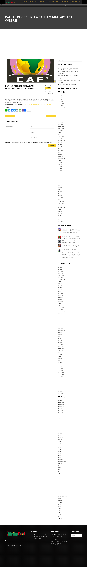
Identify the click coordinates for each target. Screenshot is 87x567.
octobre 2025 (60, 105)
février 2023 (60, 150)
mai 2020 (60, 215)
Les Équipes (33, 2)
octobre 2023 (60, 138)
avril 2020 (60, 217)
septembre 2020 (61, 207)
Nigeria (59, 490)
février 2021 (60, 197)
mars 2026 (60, 97)
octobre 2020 (60, 205)
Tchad (59, 510)
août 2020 (60, 209)
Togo (59, 512)
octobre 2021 (60, 181)
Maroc (59, 479)
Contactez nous (76, 2)
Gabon (59, 451)
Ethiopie (59, 449)
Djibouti (59, 441)
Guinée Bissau (61, 459)
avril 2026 (60, 95)
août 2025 (60, 109)
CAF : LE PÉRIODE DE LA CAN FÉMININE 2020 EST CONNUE (19, 87)
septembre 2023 (61, 140)
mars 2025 (60, 120)
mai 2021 (60, 191)
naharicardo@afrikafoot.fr (40, 534)
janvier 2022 (60, 175)
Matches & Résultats (54, 2)
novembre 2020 (61, 203)
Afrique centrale (61, 404)
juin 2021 (60, 189)
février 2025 (60, 122)
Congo (59, 435)
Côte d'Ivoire (60, 439)
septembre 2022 (61, 158)
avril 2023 (60, 146)
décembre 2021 (61, 177)
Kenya (59, 465)
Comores (60, 433)
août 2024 (60, 132)
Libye (59, 471)
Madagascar (60, 473)
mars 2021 (60, 195)
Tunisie (59, 514)
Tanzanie (60, 508)
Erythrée (59, 445)
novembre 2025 (61, 103)
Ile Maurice (60, 463)
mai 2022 (60, 166)
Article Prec (10, 116)
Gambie (59, 453)
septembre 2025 (61, 107)
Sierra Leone (60, 502)
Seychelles (60, 500)
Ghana (59, 455)
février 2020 (60, 221)
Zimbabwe (60, 518)
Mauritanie (60, 481)
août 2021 (60, 185)
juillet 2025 (60, 112)
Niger (59, 488)
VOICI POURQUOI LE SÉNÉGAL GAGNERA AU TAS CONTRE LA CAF (68, 72)
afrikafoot (49, 89)
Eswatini (59, 447)
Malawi (59, 475)
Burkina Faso (60, 423)
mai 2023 (60, 144)
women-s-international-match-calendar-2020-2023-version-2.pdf (37, 104)
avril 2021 (60, 193)
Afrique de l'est (61, 406)
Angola (59, 416)
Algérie (59, 414)
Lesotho (59, 467)
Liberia (59, 469)
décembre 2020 (61, 201)
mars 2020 (60, 219)
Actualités (42, 2)
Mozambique (60, 483)
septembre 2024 (61, 130)
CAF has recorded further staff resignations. (67, 84)
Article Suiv (51, 116)
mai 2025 (60, 116)
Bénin (59, 418)
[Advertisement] (43, 43)
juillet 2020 (60, 211)
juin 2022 (60, 164)
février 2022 (60, 172)
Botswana (60, 420)
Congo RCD (60, 437)
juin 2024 (60, 134)
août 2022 (60, 160)
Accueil (26, 2)
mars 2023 (60, 148)
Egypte (59, 443)
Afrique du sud (61, 412)
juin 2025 (60, 114)
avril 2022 (60, 168)
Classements (65, 2)
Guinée (59, 457)
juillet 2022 (60, 162)
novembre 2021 (61, 179)
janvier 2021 (60, 199)
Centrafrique (60, 431)
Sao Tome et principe (62, 496)
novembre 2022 (61, 154)
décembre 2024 (61, 126)
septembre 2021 (61, 183)
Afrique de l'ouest (61, 408)
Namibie (59, 486)
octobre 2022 (60, 156)
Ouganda (60, 492)
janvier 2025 (60, 124)
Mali (58, 477)
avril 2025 (60, 118)
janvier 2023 (60, 152)
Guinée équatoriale (62, 461)
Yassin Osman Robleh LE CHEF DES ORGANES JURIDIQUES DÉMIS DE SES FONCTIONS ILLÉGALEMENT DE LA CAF (69, 77)
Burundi (59, 425)
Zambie (59, 516)
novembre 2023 (61, 136)
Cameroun (60, 427)
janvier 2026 (60, 101)
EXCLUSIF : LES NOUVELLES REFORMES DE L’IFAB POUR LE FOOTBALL (69, 81)
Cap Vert (59, 429)
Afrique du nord (61, 410)
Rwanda (59, 494)
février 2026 (60, 99)
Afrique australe (61, 402)
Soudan (59, 506)
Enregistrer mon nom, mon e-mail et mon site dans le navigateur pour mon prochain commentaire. (29, 142)
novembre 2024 (61, 128)
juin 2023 (60, 142)
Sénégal (59, 498)
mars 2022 (60, 170)
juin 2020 (60, 213)
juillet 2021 (60, 187)
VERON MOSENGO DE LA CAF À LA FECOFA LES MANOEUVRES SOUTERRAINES (68, 69)
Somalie (59, 504)
